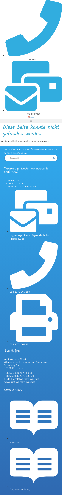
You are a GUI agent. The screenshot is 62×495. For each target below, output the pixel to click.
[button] (31, 121)
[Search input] (30, 158)
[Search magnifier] (54, 158)
